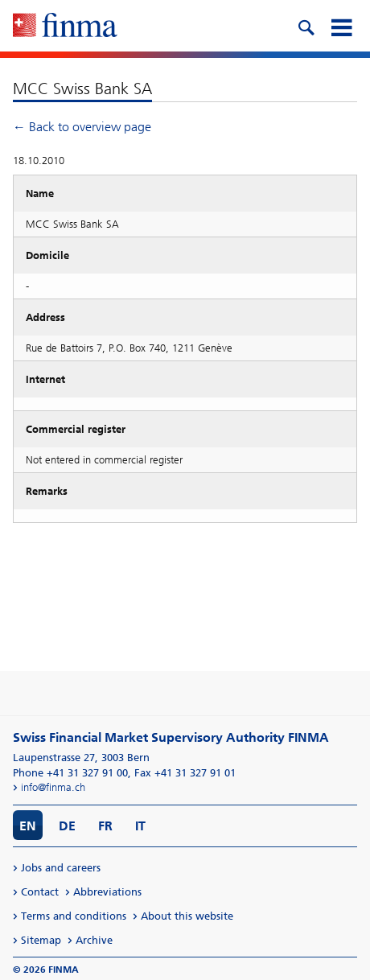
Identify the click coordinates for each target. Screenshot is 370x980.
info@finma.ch (53, 787)
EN (27, 826)
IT (140, 826)
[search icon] (306, 26)
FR (105, 826)
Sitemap (41, 940)
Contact (40, 892)
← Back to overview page (82, 126)
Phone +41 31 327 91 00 (70, 773)
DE (67, 826)
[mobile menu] (341, 26)
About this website (187, 916)
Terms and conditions (73, 916)
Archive (94, 940)
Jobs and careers (61, 868)
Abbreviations (107, 892)
